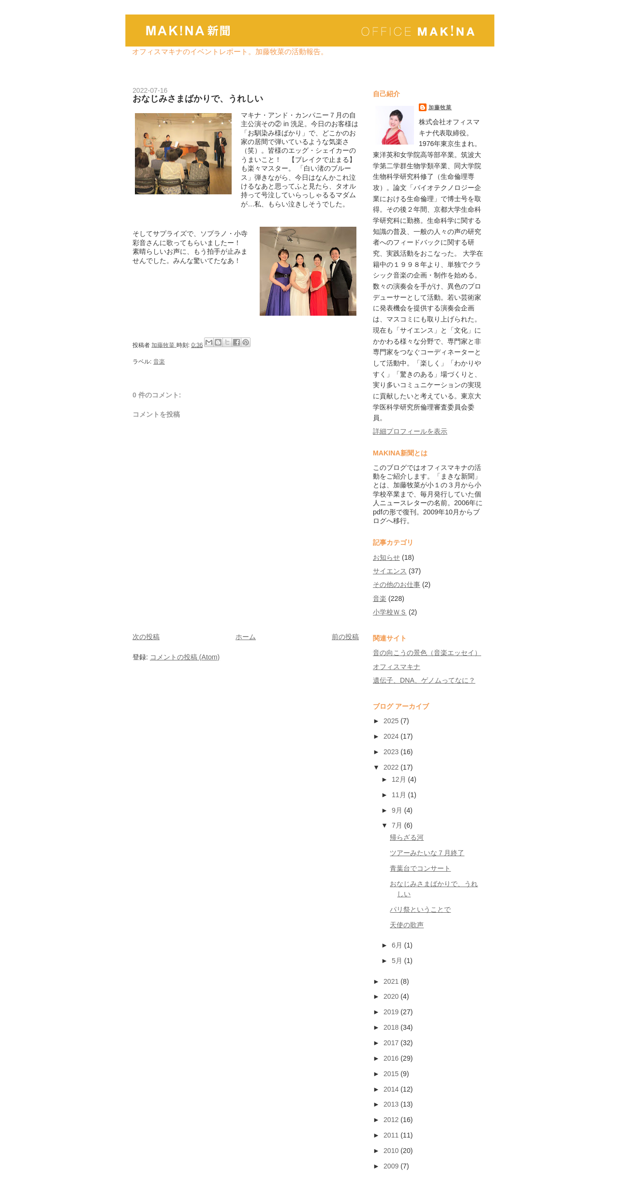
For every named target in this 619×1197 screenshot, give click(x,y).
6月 (398, 945)
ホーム (246, 637)
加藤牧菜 (440, 107)
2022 (391, 767)
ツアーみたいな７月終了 (427, 853)
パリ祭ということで (420, 909)
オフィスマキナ (396, 667)
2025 (391, 721)
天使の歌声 (407, 925)
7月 (398, 825)
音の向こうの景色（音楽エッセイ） (427, 653)
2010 (391, 1150)
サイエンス (390, 571)
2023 (391, 752)
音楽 (159, 361)
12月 (400, 779)
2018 (391, 1027)
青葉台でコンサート (420, 868)
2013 (391, 1104)
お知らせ (386, 557)
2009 (391, 1166)
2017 (391, 1043)
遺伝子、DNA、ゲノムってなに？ (424, 680)
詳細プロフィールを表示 (410, 431)
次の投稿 (146, 637)
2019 (391, 1012)
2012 (391, 1120)
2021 (391, 981)
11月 (400, 795)
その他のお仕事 (396, 584)
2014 (391, 1089)
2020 (391, 996)
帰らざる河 (407, 837)
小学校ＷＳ (390, 612)
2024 (391, 736)
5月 (398, 960)
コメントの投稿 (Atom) (185, 657)
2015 (391, 1074)
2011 (391, 1135)
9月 (398, 810)
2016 (391, 1058)
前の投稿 (345, 637)
